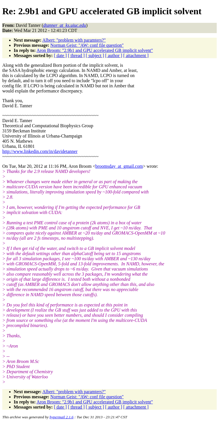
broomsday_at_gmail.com (119, 166)
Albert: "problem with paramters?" (74, 40)
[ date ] (60, 55)
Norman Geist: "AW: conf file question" (87, 45)
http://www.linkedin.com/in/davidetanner (40, 151)
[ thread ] (76, 55)
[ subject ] (95, 55)
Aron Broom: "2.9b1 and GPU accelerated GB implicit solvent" (94, 50)
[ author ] (113, 55)
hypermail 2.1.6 (62, 417)
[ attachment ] (136, 55)
